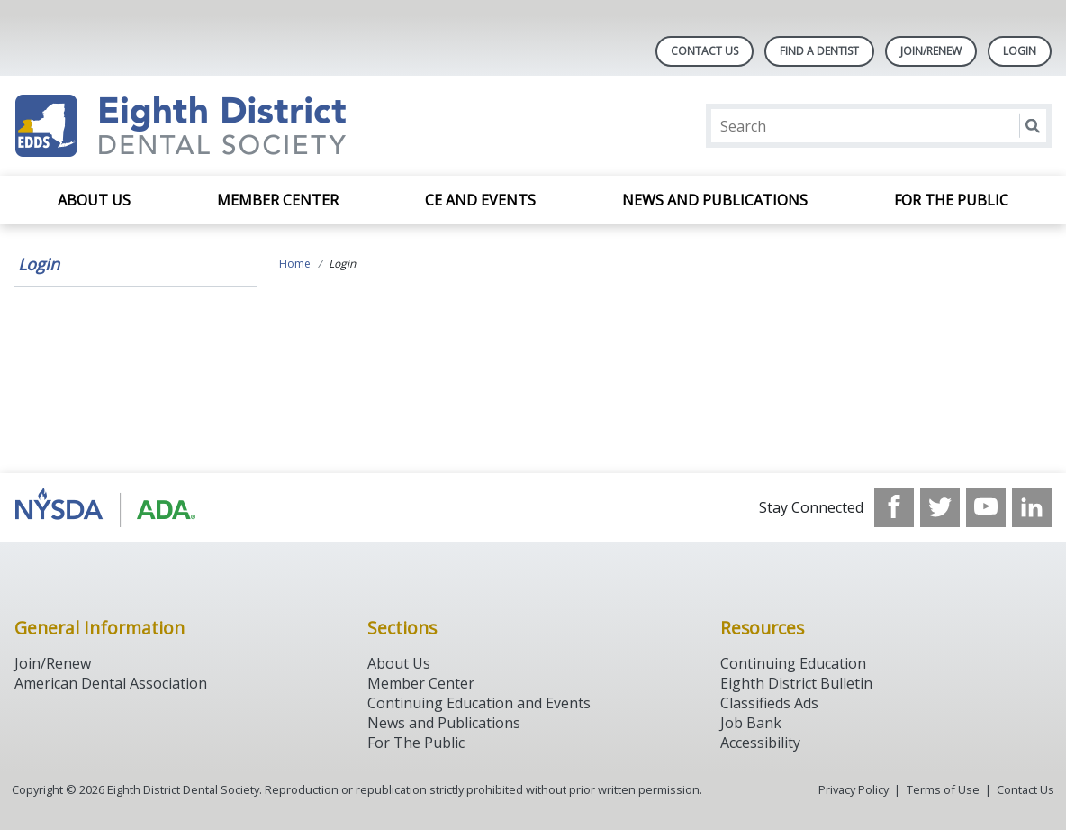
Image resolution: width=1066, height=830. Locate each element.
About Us (94, 200)
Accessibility (760, 742)
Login (38, 264)
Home (295, 263)
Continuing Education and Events (479, 703)
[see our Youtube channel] (986, 507)
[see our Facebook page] (894, 507)
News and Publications (715, 200)
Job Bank (750, 723)
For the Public (951, 200)
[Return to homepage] (247, 126)
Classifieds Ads (769, 703)
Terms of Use (943, 789)
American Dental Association (110, 683)
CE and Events (480, 200)
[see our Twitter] (940, 507)
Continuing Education (793, 663)
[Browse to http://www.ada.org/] (105, 507)
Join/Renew (931, 51)
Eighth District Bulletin (796, 683)
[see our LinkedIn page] (1032, 507)
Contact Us (704, 51)
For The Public (416, 742)
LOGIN (1019, 51)
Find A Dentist (819, 51)
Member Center (278, 200)
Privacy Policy (853, 789)
